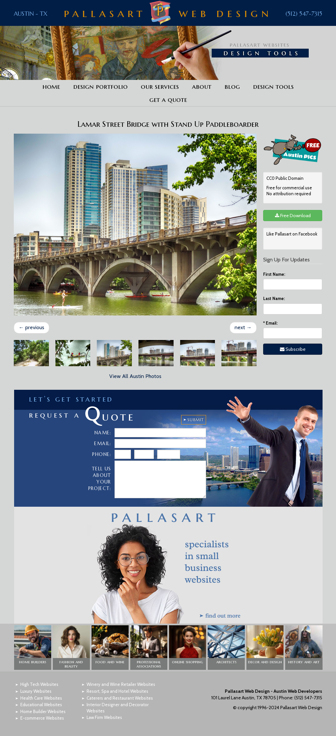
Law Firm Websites (104, 717)
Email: (270, 323)
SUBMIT (195, 419)
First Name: (274, 274)
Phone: (101, 454)
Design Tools (273, 86)
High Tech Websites (39, 684)
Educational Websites (41, 704)
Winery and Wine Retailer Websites (121, 684)
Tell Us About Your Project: (99, 478)
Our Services (160, 86)
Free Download (293, 215)
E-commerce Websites (42, 718)
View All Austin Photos (135, 376)
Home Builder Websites (43, 711)
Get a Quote (168, 99)
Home (51, 86)
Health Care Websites (41, 698)
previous (31, 327)
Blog (232, 86)
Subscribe (292, 349)
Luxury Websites (36, 691)
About (201, 86)
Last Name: (274, 298)
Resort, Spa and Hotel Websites (117, 691)
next (243, 327)
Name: (102, 433)
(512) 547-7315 (303, 13)
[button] (32, 647)
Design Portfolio (100, 86)
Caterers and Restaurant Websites (120, 698)
